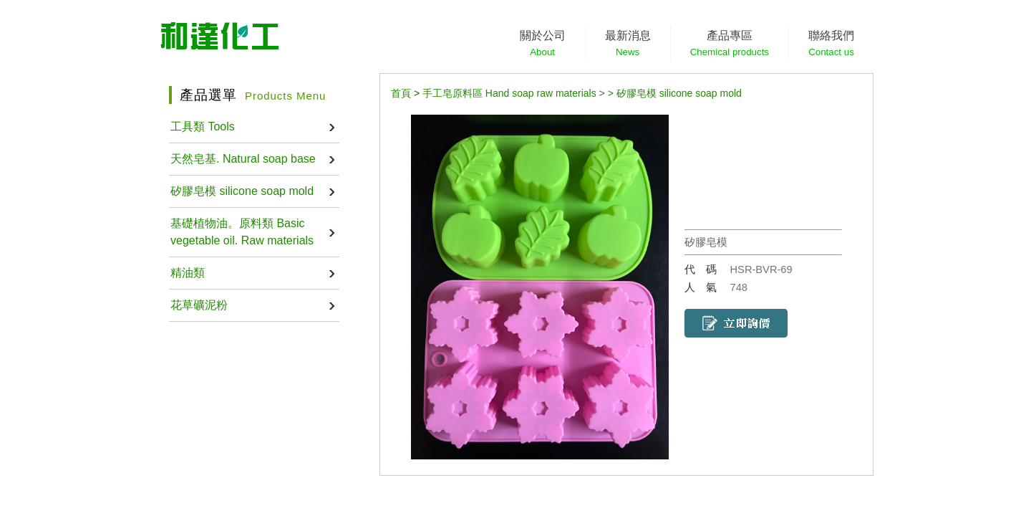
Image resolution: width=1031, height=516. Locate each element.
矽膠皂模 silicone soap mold (242, 191)
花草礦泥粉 (199, 305)
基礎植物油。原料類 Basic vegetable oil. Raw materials (242, 232)
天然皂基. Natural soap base (243, 159)
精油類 (187, 273)
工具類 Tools (202, 126)
